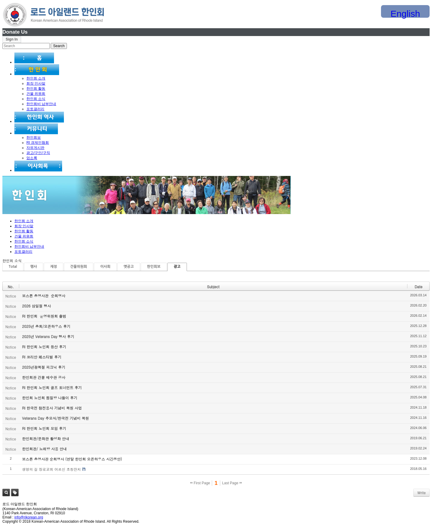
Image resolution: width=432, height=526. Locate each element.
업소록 (31, 158)
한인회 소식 (35, 99)
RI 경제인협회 (37, 143)
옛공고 (129, 266)
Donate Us (15, 32)
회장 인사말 (35, 83)
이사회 (105, 266)
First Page (200, 483)
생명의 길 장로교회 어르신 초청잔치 (51, 469)
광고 (177, 266)
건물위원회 (78, 266)
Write (421, 492)
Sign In (12, 39)
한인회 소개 (35, 78)
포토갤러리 (35, 109)
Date (418, 286)
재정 (53, 266)
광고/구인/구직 (38, 153)
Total (13, 266)
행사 (33, 266)
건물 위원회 (35, 94)
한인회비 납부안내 (41, 104)
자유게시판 (35, 148)
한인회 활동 (35, 88)
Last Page (232, 483)
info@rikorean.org (28, 517)
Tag (15, 492)
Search (6, 492)
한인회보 (33, 137)
